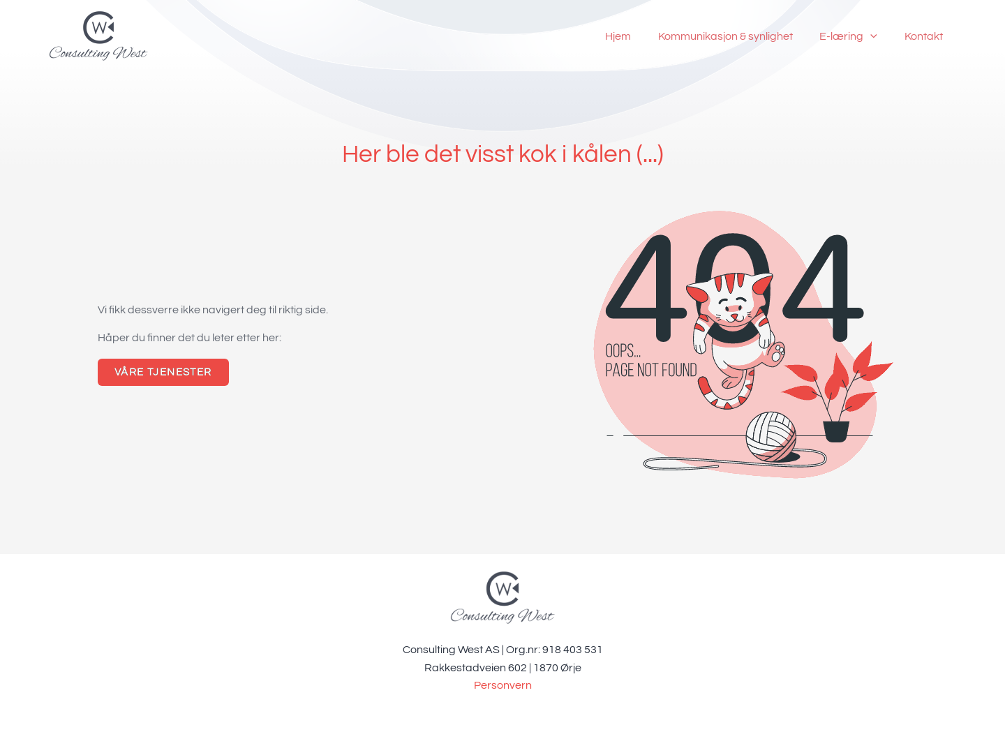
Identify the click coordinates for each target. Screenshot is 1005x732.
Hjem (634, 36)
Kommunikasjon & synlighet (736, 36)
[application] (877, 36)
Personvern (503, 685)
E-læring (855, 36)
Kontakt (926, 36)
